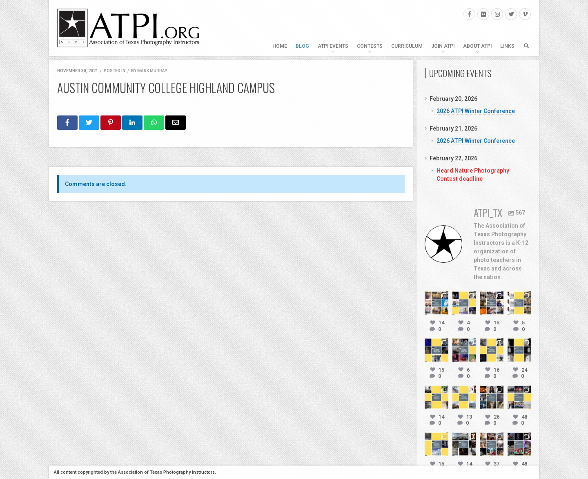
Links (507, 46)
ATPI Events (333, 46)
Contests (370, 46)
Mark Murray (152, 71)
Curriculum (407, 46)
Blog (302, 46)
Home (279, 46)
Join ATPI (442, 46)
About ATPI (477, 46)
